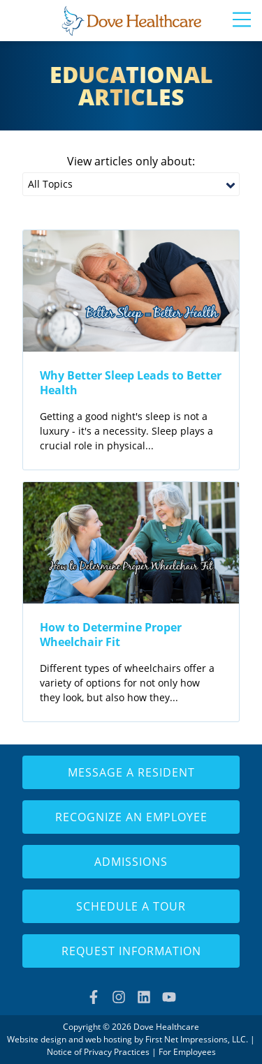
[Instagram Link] (119, 997)
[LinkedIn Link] (144, 997)
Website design (36, 1039)
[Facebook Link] (94, 997)
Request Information (131, 951)
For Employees (187, 1052)
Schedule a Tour (131, 906)
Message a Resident (131, 772)
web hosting (108, 1039)
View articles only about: (131, 161)
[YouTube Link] (169, 997)
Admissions (131, 861)
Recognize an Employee (131, 817)
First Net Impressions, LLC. (196, 1039)
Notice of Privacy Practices (98, 1052)
